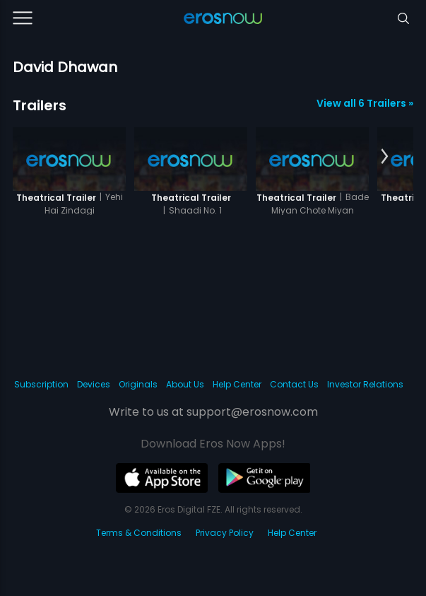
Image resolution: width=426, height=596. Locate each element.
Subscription (41, 384)
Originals (138, 384)
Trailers (39, 105)
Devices (93, 384)
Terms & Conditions (139, 533)
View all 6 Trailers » (364, 103)
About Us (185, 384)
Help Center (237, 384)
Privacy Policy (225, 533)
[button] (384, 157)
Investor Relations (365, 384)
